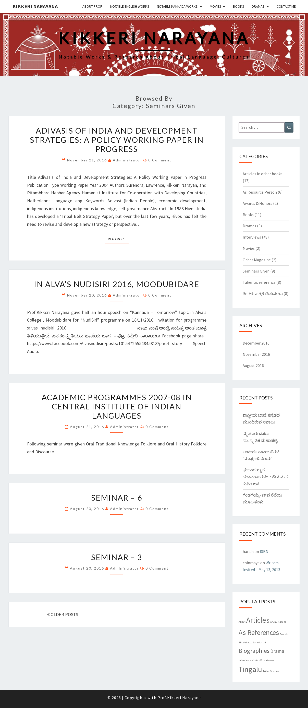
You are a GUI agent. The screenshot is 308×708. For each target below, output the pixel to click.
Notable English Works (129, 6)
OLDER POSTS (62, 614)
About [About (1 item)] (242, 621)
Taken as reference (259, 282)
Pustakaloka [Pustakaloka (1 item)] (267, 660)
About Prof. (92, 6)
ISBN (264, 551)
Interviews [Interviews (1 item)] (245, 660)
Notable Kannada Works (177, 6)
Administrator (127, 160)
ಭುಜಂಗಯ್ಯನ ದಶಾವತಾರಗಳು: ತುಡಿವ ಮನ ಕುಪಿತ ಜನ (265, 476)
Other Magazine (257, 259)
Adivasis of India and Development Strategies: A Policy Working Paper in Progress (117, 140)
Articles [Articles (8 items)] (257, 620)
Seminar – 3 (116, 557)
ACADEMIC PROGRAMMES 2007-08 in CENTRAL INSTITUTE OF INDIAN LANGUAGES (117, 406)
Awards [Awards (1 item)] (284, 634)
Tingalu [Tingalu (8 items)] (250, 669)
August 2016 (253, 365)
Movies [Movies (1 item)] (256, 660)
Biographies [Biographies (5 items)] (254, 651)
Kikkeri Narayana (35, 6)
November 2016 (256, 354)
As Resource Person (260, 192)
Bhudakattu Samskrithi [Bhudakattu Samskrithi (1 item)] (252, 642)
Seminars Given (256, 271)
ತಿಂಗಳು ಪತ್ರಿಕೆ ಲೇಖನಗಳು (263, 293)
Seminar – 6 (116, 497)
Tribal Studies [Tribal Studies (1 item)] (271, 671)
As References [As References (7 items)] (259, 632)
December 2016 (256, 343)
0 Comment (159, 160)
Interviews (252, 237)
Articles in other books (262, 173)
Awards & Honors (257, 203)
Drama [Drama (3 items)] (277, 651)
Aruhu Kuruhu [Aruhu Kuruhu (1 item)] (278, 621)
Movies (215, 6)
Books (238, 6)
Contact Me (286, 6)
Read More (118, 238)
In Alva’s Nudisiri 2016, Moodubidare (116, 284)
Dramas (258, 6)
